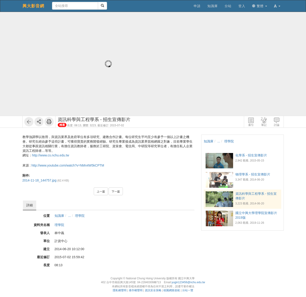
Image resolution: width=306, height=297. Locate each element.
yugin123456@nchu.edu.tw (188, 282)
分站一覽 (187, 290)
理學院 (80, 216)
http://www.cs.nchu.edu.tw (50, 155)
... (69, 216)
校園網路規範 (171, 290)
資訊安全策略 (153, 290)
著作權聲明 (136, 290)
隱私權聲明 (120, 290)
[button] (277, 6)
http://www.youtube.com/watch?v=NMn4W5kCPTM (67, 165)
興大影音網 (33, 6)
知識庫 (59, 216)
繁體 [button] (259, 6)
